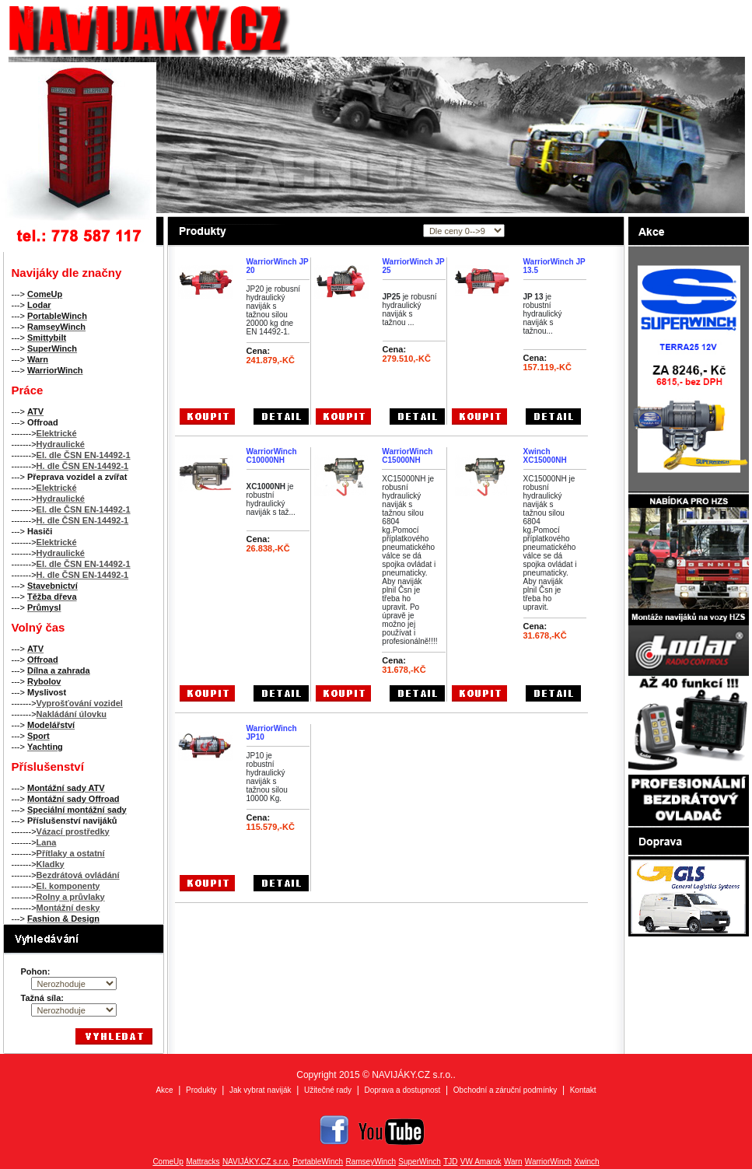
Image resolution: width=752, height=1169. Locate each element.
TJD (450, 1161)
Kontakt (583, 1090)
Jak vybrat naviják (260, 1090)
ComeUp (167, 1161)
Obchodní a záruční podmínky (505, 1090)
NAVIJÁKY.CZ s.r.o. (256, 1161)
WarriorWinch (548, 1161)
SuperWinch (419, 1161)
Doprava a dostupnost (403, 1090)
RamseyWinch (371, 1161)
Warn (513, 1161)
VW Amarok (481, 1161)
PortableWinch (317, 1161)
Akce (164, 1090)
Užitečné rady (328, 1090)
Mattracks (202, 1161)
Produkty (201, 1090)
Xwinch (586, 1161)
